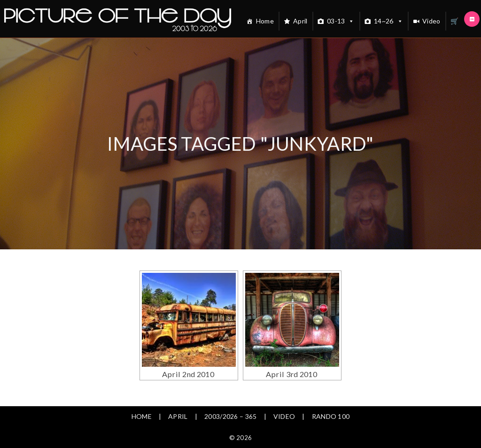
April (300, 21)
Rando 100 (331, 416)
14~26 (388, 21)
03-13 (341, 21)
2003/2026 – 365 (230, 416)
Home (265, 21)
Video (431, 21)
